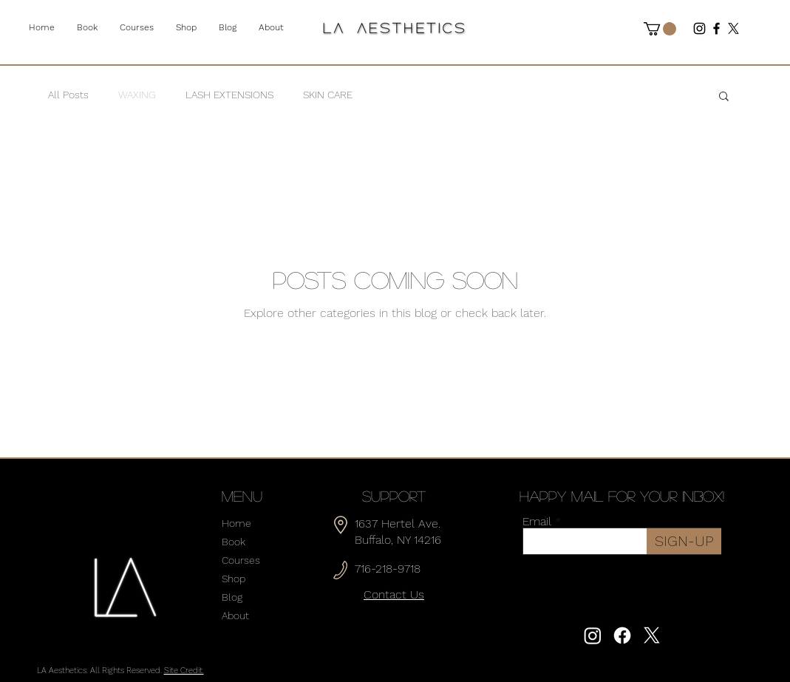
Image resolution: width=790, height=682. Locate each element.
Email (536, 522)
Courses (241, 560)
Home (236, 523)
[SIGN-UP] (684, 541)
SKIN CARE (328, 94)
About (235, 615)
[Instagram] (699, 28)
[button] (660, 28)
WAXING (137, 94)
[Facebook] (716, 28)
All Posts (68, 94)
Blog (232, 597)
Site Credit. (184, 670)
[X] (733, 28)
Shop (233, 578)
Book (233, 542)
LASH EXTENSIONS (229, 94)
